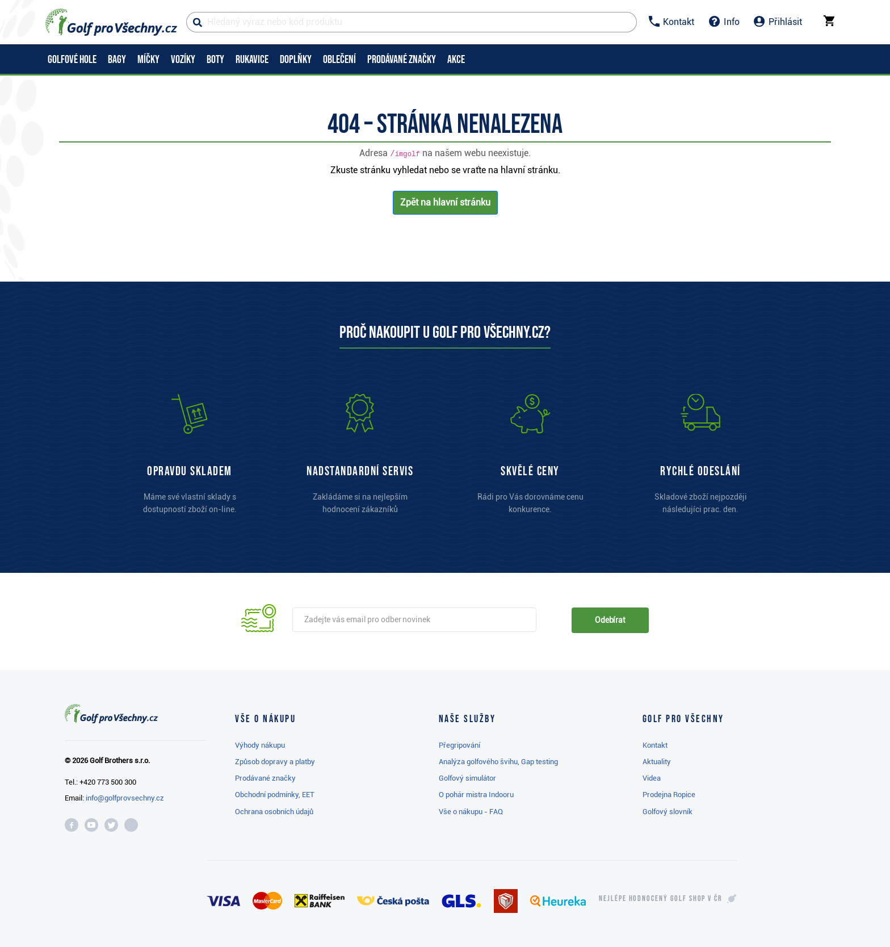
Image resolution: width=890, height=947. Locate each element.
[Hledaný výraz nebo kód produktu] (411, 22)
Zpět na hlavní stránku (445, 202)
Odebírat (610, 620)
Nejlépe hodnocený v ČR (661, 898)
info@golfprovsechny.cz (125, 798)
